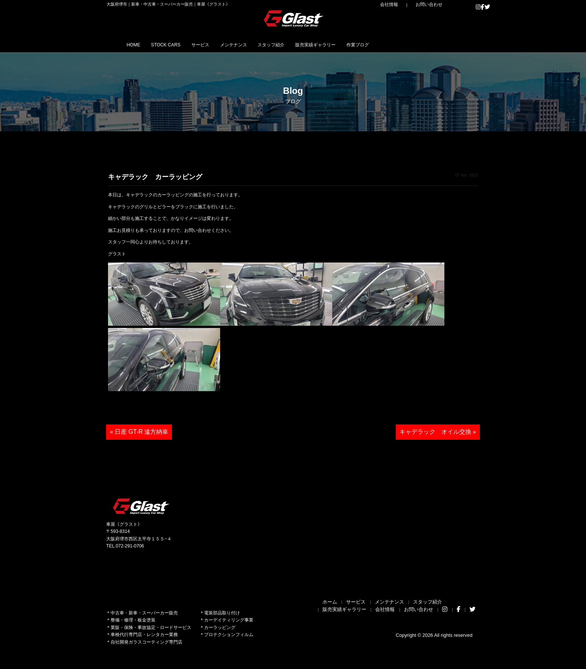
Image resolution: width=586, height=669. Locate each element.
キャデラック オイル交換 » (438, 432)
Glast (141, 506)
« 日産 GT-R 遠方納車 (139, 432)
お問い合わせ (435, 4)
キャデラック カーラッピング (155, 177)
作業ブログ (424, 44)
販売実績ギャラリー (371, 44)
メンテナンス (267, 44)
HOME (138, 44)
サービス (224, 44)
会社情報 (405, 4)
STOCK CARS (180, 44)
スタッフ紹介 (315, 44)
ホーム (330, 602)
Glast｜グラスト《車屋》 (294, 18)
